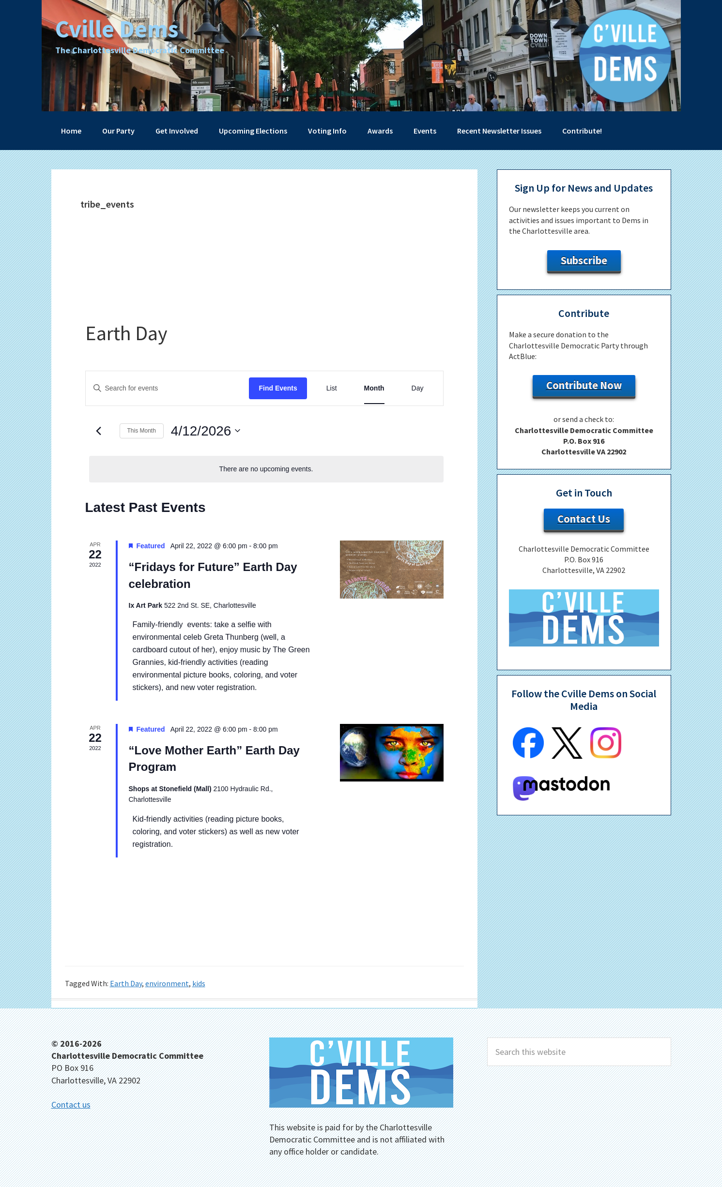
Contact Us (583, 519)
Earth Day (126, 983)
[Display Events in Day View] (418, 388)
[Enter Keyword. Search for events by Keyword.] (167, 388)
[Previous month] (99, 430)
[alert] (266, 469)
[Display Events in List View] (331, 388)
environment (167, 983)
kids (198, 983)
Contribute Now (584, 385)
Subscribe (584, 260)
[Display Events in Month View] (374, 388)
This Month (141, 430)
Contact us (71, 1104)
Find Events (278, 388)
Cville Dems (116, 29)
